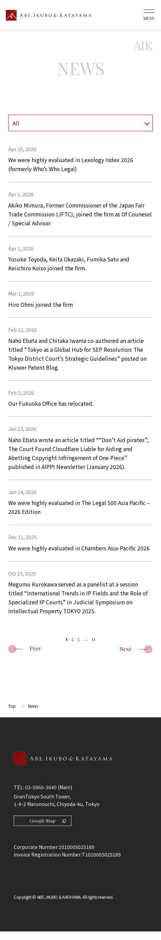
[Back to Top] (80, 774)
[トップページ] (49, 15)
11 (93, 646)
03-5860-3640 (41, 795)
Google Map (48, 829)
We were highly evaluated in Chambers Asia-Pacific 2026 (79, 555)
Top (12, 714)
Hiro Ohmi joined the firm (41, 307)
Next (135, 657)
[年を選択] (80, 123)
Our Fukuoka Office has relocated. (51, 408)
